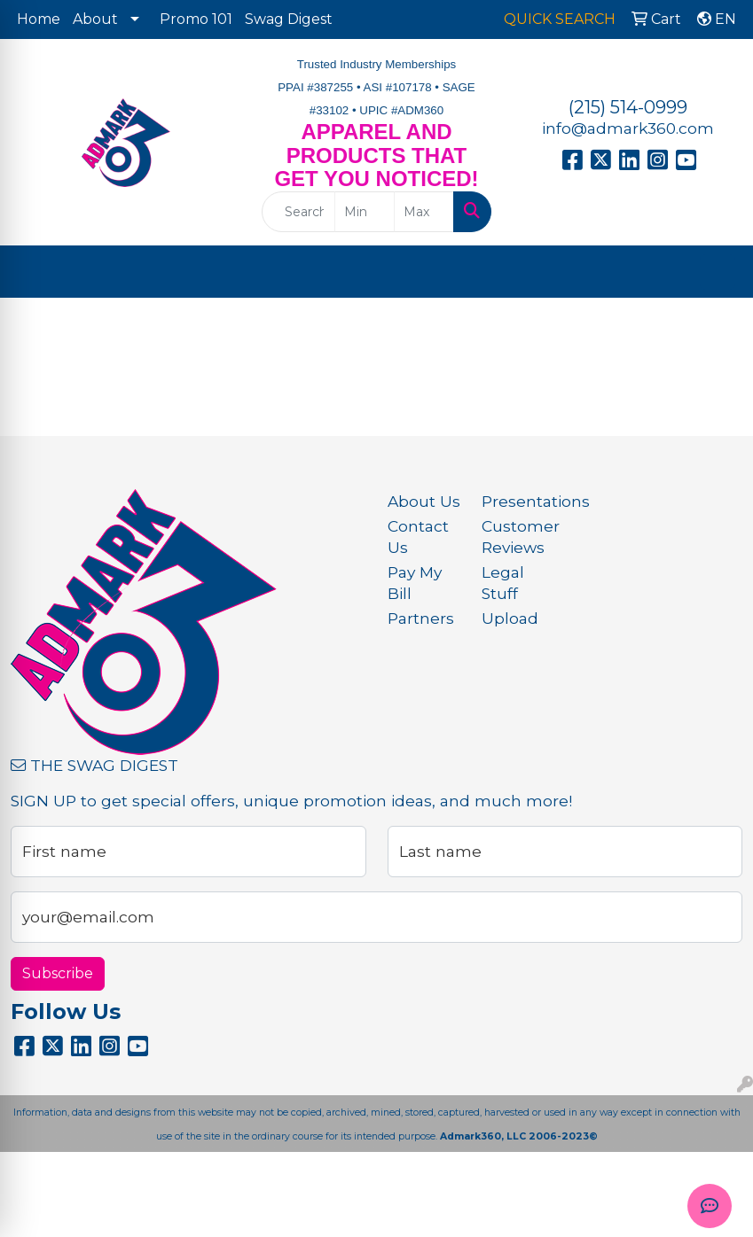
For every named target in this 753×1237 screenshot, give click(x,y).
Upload (510, 618)
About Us (424, 501)
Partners (421, 618)
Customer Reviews (518, 536)
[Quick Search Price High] (424, 211)
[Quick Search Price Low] (364, 211)
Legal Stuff (503, 583)
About (95, 19)
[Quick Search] (298, 211)
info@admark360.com (628, 128)
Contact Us (418, 536)
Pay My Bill (415, 583)
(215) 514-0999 (628, 107)
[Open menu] (717, 272)
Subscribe (57, 973)
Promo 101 (196, 19)
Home (38, 19)
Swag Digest (289, 19)
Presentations (518, 501)
